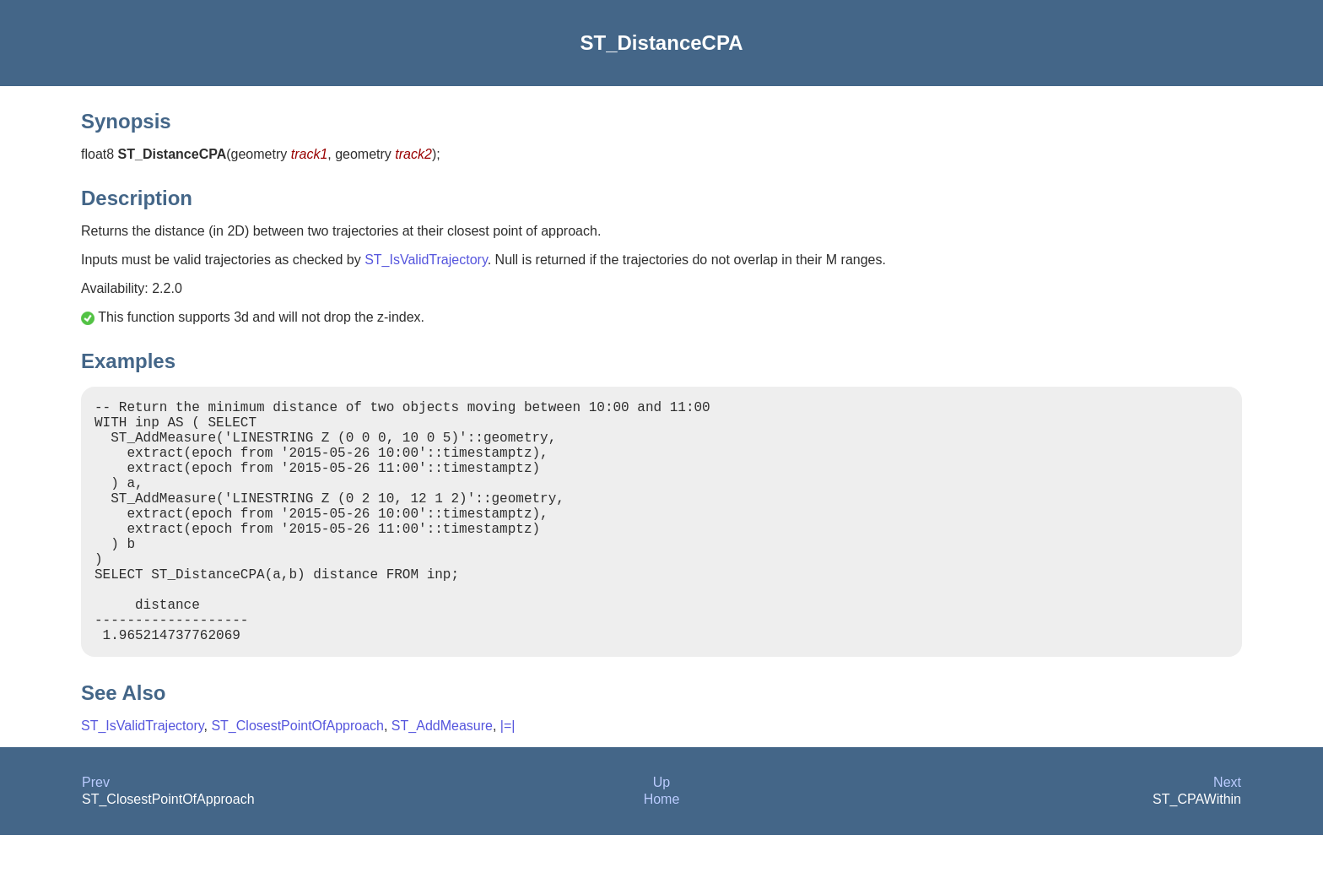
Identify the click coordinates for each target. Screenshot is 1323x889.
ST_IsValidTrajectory (426, 259)
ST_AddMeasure (442, 779)
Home (662, 853)
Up (661, 836)
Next (1227, 836)
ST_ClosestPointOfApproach (297, 779)
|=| (508, 779)
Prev (96, 836)
